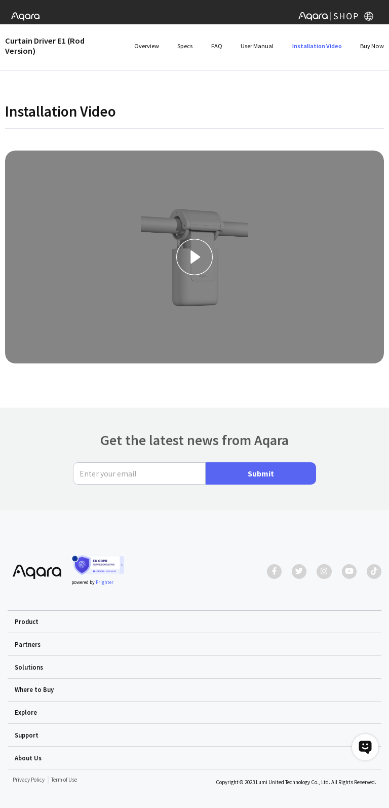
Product (26, 621)
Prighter (104, 582)
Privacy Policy (29, 779)
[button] (195, 622)
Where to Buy (34, 689)
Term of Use (64, 779)
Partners (28, 644)
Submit (261, 473)
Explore (26, 712)
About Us (28, 758)
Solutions (29, 667)
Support (26, 735)
